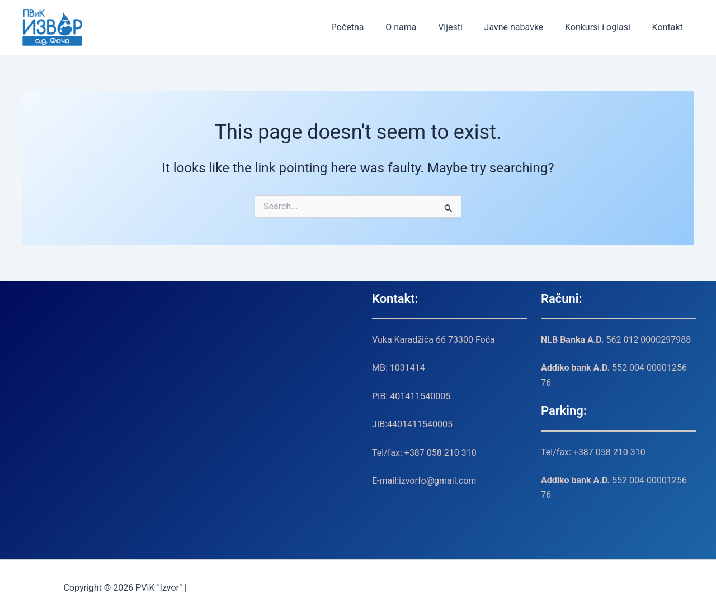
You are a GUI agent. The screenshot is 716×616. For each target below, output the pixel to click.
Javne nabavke (523, 27)
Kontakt (669, 27)
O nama (417, 27)
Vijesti (463, 27)
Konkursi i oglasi (603, 27)
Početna (367, 27)
